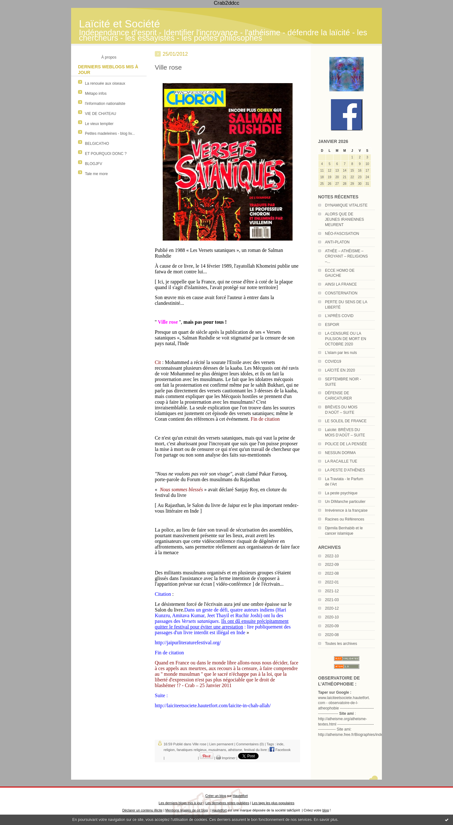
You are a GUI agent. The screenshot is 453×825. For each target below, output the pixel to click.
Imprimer (225, 758)
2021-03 (332, 600)
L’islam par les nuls (341, 352)
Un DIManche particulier (345, 501)
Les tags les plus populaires (273, 803)
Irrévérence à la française (346, 510)
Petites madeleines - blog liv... (110, 133)
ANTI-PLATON (337, 242)
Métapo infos (96, 93)
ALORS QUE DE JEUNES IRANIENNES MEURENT (344, 219)
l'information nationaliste (105, 103)
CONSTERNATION (341, 293)
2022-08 (332, 573)
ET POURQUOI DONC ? (105, 153)
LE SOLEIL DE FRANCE (345, 421)
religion (169, 750)
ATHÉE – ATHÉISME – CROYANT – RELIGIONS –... (346, 256)
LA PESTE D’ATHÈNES (345, 470)
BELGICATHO (97, 143)
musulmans (217, 750)
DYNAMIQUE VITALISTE (346, 205)
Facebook (280, 750)
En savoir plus (325, 819)
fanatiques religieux (192, 750)
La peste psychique (341, 493)
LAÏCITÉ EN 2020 (340, 370)
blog (325, 810)
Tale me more (96, 174)
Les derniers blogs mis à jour (180, 803)
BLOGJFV (93, 164)
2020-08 (332, 635)
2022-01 (332, 582)
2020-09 (332, 626)
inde (280, 744)
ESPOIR (332, 324)
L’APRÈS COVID (339, 316)
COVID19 (333, 361)
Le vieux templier (99, 124)
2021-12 (332, 591)
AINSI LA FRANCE (341, 284)
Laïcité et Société (119, 24)
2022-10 (332, 556)
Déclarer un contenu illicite (142, 810)
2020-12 (332, 608)
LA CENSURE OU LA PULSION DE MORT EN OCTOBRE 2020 (345, 338)
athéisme (235, 750)
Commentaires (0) (250, 744)
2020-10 (332, 617)
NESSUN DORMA (340, 453)
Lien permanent (221, 744)
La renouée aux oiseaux (105, 83)
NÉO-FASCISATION (342, 233)
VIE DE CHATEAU (100, 113)
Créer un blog (215, 796)
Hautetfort (240, 796)
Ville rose (168, 67)
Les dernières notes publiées (227, 803)
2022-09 (332, 564)
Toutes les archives (341, 643)
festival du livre (255, 750)
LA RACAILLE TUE (341, 461)
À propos (108, 57)
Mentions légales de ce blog (186, 810)
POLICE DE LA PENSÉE (346, 444)
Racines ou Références (344, 519)
